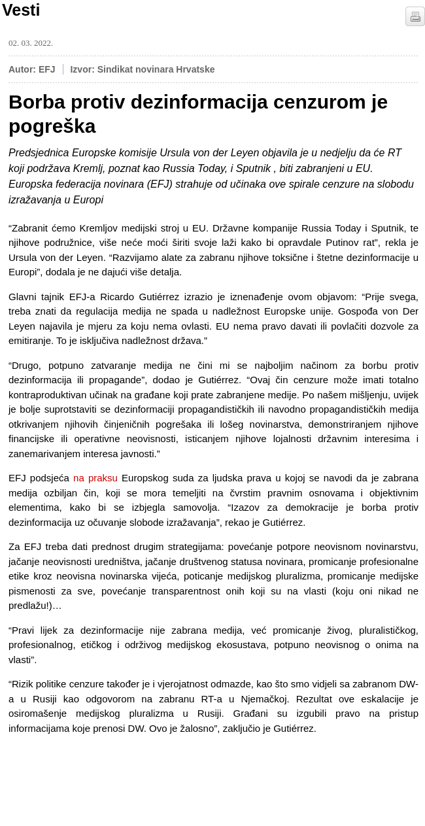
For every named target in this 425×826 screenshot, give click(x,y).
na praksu (95, 477)
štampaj (415, 16)
